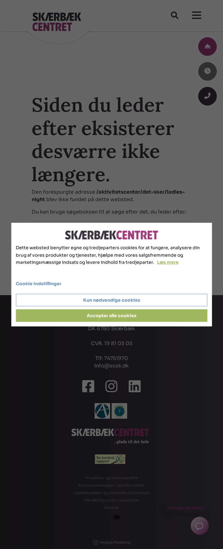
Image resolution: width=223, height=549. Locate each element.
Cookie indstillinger (38, 283)
